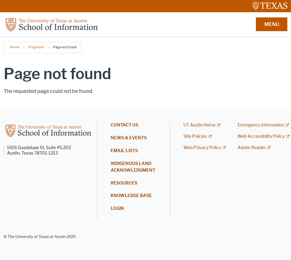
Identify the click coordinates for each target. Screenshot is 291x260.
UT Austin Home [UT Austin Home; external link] (199, 125)
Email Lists (124, 150)
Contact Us (124, 125)
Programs (36, 47)
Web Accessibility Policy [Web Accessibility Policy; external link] (261, 136)
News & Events (129, 138)
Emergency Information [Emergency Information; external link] (261, 125)
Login (117, 208)
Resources (124, 183)
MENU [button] (271, 24)
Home (14, 47)
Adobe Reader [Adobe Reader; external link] (252, 147)
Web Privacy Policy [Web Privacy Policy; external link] (202, 147)
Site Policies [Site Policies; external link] (195, 136)
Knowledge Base (131, 195)
